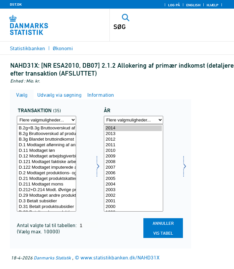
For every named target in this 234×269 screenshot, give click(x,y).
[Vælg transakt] (46, 168)
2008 (133, 162)
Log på (174, 5)
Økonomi (63, 48)
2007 (133, 167)
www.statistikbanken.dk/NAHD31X (120, 257)
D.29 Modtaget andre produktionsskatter (46, 195)
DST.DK (16, 4)
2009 (133, 156)
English (193, 5)
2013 (133, 134)
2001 (133, 201)
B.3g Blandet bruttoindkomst (46, 139)
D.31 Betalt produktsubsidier (46, 207)
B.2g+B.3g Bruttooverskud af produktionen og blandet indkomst (46, 128)
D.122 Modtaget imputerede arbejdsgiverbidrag (46, 167)
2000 (133, 207)
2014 (133, 128)
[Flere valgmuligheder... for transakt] (46, 120)
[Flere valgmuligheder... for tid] (133, 120)
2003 (133, 190)
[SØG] (159, 26)
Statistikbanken (27, 48)
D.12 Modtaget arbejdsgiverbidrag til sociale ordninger (46, 156)
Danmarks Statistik (52, 257)
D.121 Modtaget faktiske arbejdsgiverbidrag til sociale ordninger (46, 162)
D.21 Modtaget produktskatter (46, 179)
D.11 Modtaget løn (46, 150)
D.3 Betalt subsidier (46, 201)
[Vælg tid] (133, 168)
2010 (133, 150)
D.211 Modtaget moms (46, 184)
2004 (133, 184)
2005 (133, 179)
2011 (133, 145)
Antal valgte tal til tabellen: (47, 225)
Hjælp (213, 5)
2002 (133, 195)
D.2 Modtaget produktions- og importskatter (46, 173)
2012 (133, 139)
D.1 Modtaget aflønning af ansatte (46, 145)
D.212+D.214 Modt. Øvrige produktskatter (46, 190)
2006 (133, 173)
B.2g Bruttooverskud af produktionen (46, 134)
